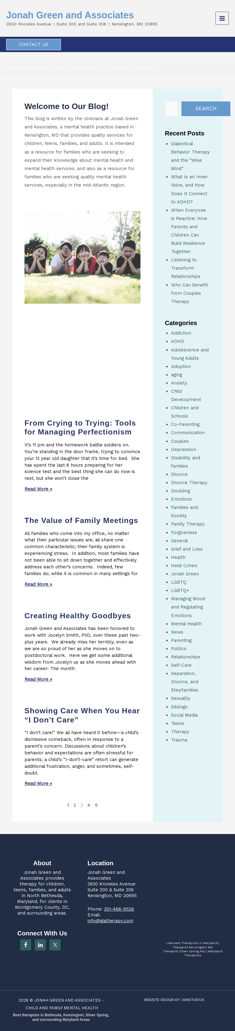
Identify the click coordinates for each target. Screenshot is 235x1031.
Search (206, 108)
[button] (33, 44)
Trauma (179, 740)
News (177, 632)
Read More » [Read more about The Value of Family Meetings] (38, 584)
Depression (183, 449)
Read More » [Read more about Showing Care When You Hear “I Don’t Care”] (38, 783)
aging (176, 374)
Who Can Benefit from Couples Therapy (189, 293)
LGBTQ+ (180, 590)
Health (178, 557)
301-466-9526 (119, 909)
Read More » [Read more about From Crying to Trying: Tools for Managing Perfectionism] (38, 489)
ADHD (177, 341)
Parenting (181, 640)
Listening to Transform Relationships (185, 268)
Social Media (184, 715)
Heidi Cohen (184, 565)
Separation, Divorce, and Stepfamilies (184, 682)
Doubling (180, 491)
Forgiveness (184, 532)
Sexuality (180, 698)
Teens (177, 723)
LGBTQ (178, 582)
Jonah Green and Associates (73, 15)
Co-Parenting (185, 424)
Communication (188, 432)
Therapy (180, 731)
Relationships (185, 657)
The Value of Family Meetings (81, 520)
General (179, 541)
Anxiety (179, 383)
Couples (180, 441)
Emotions (181, 499)
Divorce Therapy (189, 482)
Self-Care (181, 665)
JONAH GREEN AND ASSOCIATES (67, 1000)
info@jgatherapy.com (110, 920)
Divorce (179, 474)
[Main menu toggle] (222, 18)
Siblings (179, 707)
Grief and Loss (187, 549)
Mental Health (186, 624)
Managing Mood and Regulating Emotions (188, 607)
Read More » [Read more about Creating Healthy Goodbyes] (38, 679)
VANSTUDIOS (193, 1000)
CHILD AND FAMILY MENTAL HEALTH (62, 1008)
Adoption (181, 366)
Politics (178, 648)
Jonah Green (185, 574)
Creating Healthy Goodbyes (77, 616)
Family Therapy (188, 524)
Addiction (181, 333)
